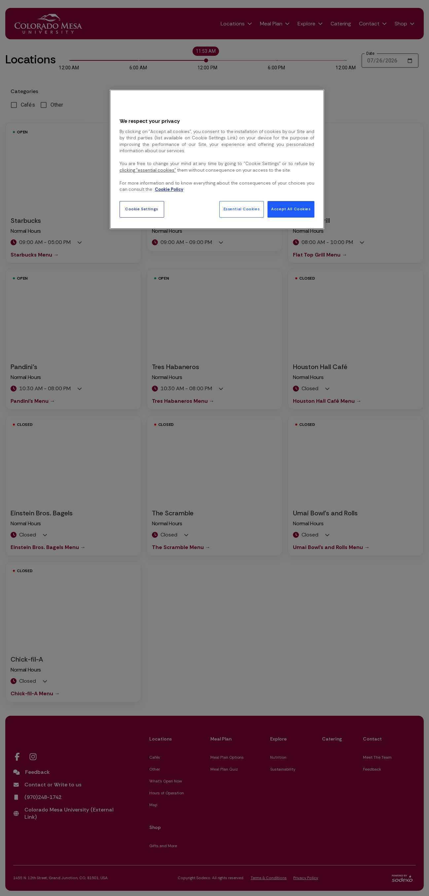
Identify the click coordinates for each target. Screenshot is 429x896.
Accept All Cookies (290, 209)
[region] (217, 159)
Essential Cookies (242, 209)
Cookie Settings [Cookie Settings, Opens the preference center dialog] (141, 209)
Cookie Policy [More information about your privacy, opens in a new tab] (169, 189)
